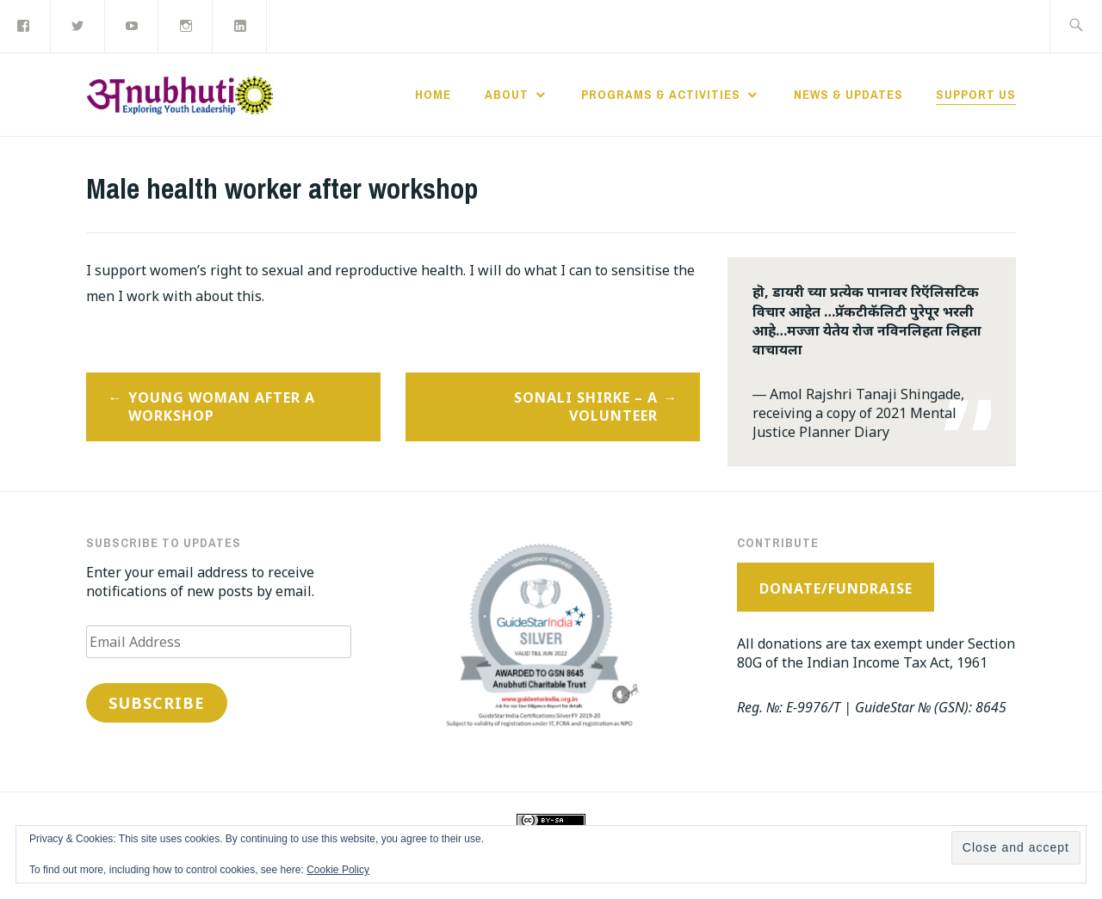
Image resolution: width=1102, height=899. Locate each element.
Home (433, 95)
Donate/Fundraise (836, 588)
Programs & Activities (660, 95)
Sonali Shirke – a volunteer (586, 406)
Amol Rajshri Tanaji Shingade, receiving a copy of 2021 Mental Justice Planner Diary (858, 413)
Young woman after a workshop (221, 406)
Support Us (976, 95)
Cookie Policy (337, 870)
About (507, 95)
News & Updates (848, 95)
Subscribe (156, 703)
